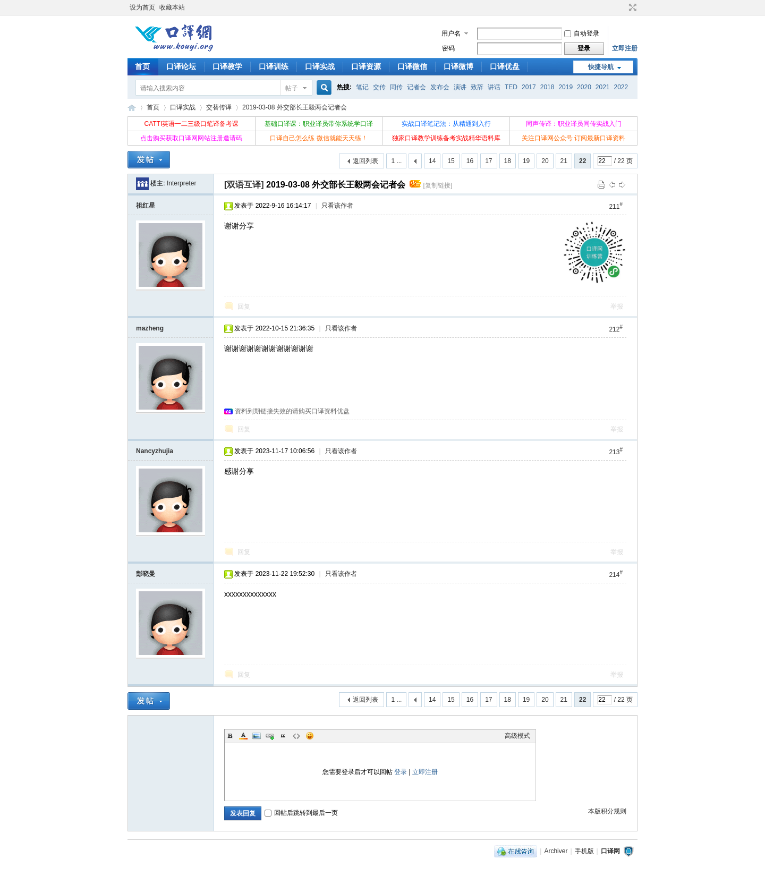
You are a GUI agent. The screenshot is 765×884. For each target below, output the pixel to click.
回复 (243, 306)
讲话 (494, 87)
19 (526, 161)
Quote (283, 735)
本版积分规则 (607, 811)
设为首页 (142, 7)
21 (563, 161)
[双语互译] (244, 184)
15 (450, 161)
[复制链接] (438, 185)
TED (511, 87)
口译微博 (458, 66)
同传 (396, 87)
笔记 (362, 87)
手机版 (584, 851)
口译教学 (227, 66)
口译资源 (366, 66)
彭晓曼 (145, 573)
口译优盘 (505, 66)
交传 (379, 87)
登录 (400, 772)
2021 (603, 87)
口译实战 (320, 66)
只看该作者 (337, 205)
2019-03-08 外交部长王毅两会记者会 (294, 107)
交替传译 (219, 107)
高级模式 (517, 736)
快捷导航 (601, 67)
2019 (565, 87)
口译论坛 (181, 66)
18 (507, 161)
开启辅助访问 (622, 7)
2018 (547, 87)
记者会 (416, 87)
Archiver (555, 851)
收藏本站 (172, 7)
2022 (621, 87)
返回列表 (365, 161)
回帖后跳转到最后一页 (301, 813)
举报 (616, 306)
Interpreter (181, 183)
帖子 (291, 88)
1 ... (396, 161)
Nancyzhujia (154, 451)
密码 (448, 48)
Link (270, 735)
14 (432, 161)
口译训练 (273, 66)
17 (488, 161)
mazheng (150, 328)
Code (296, 735)
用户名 (451, 33)
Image (256, 735)
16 (469, 161)
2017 (529, 87)
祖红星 (145, 205)
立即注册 (625, 48)
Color (243, 735)
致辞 (477, 87)
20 (544, 161)
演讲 (460, 87)
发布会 (439, 87)
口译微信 (412, 66)
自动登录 (581, 33)
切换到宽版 (631, 7)
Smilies (309, 735)
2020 (584, 87)
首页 (142, 66)
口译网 (132, 107)
